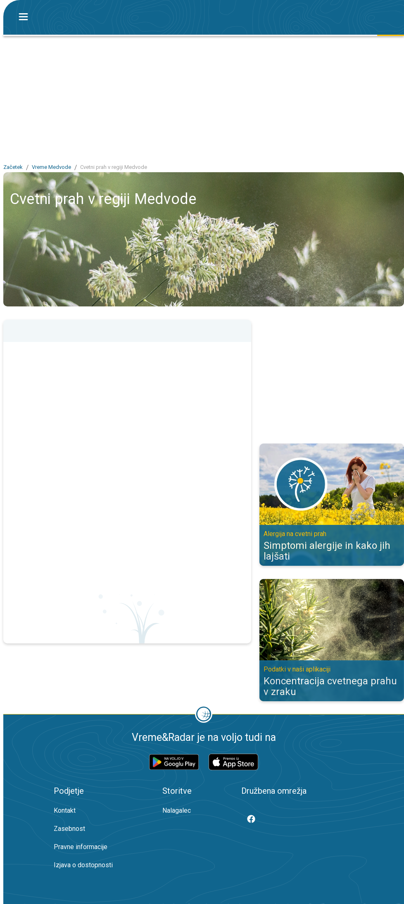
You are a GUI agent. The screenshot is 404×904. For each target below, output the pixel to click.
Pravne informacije (80, 847)
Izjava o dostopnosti (83, 865)
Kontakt (65, 810)
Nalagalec (176, 810)
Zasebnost (69, 829)
